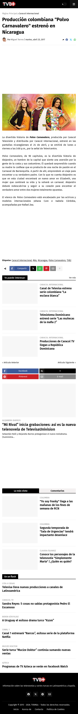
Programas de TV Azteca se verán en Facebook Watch (35, 666)
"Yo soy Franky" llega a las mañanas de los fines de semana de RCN (56, 505)
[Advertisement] (40, 69)
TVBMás (34, 705)
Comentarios (57, 490)
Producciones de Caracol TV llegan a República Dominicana (57, 345)
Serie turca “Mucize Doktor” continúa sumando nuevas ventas (36, 651)
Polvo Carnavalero (57, 260)
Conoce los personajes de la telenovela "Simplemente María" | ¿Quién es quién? (57, 558)
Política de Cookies (56, 709)
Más (35, 260)
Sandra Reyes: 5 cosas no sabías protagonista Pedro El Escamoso (36, 605)
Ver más (72, 278)
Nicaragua (42, 260)
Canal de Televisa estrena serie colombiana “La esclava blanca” (56, 292)
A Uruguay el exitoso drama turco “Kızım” (28, 620)
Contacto (39, 709)
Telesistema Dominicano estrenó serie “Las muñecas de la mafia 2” (57, 318)
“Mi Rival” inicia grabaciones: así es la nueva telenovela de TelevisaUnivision (39, 427)
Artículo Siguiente (66, 362)
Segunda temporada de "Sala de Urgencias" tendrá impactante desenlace (56, 531)
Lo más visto (20, 490)
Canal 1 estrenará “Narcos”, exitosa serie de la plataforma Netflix (38, 635)
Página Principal (9, 14)
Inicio (16, 709)
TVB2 (69, 260)
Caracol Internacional (29, 14)
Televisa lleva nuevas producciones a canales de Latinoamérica (32, 588)
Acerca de (26, 709)
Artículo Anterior (11, 362)
